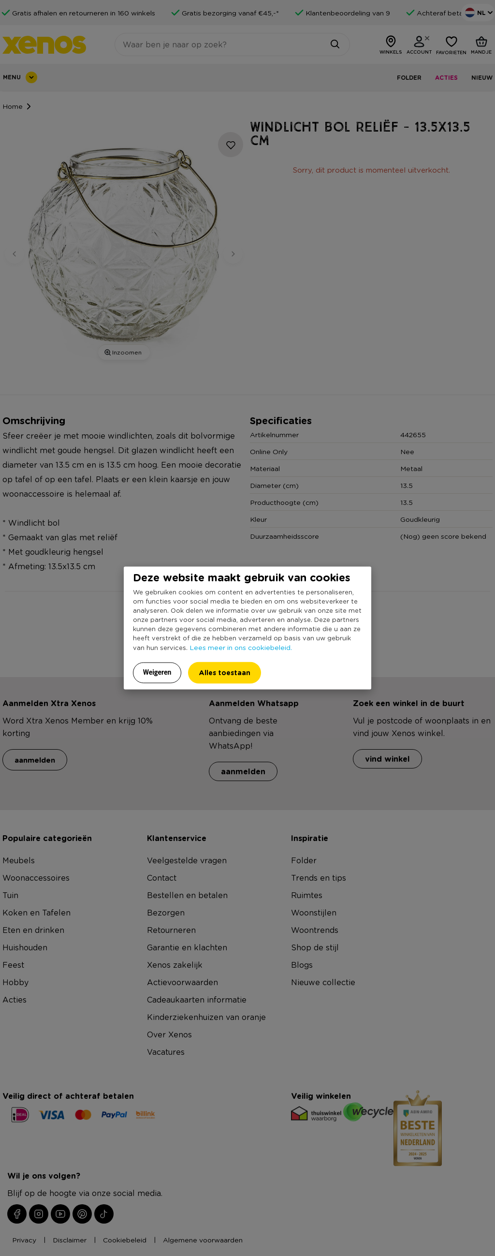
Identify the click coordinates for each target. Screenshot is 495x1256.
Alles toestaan (224, 672)
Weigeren (157, 672)
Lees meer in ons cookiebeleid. (240, 646)
